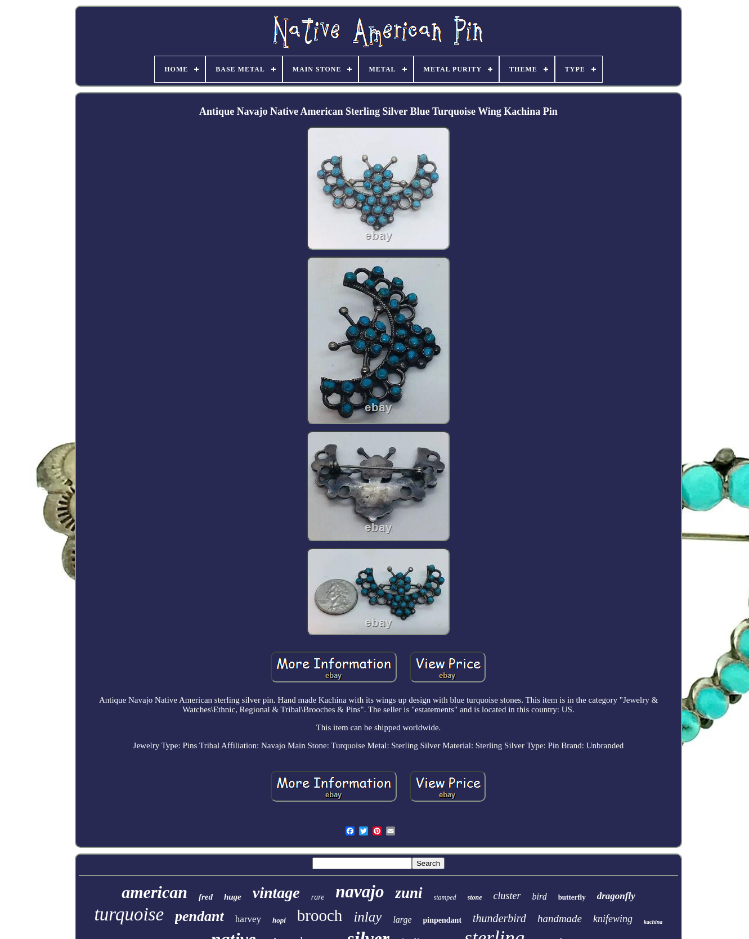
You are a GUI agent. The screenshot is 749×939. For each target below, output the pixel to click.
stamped (445, 897)
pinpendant (442, 920)
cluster (507, 895)
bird (539, 896)
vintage (276, 892)
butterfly (572, 897)
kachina (653, 922)
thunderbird (499, 918)
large (402, 919)
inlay (367, 916)
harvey (248, 919)
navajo (359, 891)
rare (318, 897)
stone (475, 897)
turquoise (129, 914)
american (154, 892)
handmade (559, 918)
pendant (199, 916)
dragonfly (616, 896)
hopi (279, 920)
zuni (408, 892)
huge (232, 896)
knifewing (613, 918)
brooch (320, 915)
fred (206, 896)
